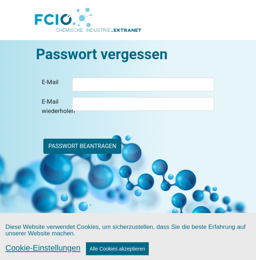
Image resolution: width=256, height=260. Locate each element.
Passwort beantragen (82, 146)
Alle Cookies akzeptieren (117, 253)
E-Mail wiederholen (54, 106)
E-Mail (50, 82)
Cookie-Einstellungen (43, 251)
